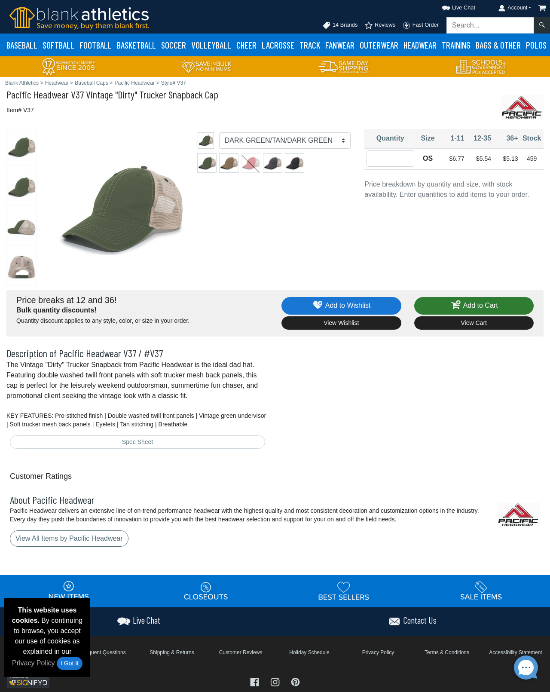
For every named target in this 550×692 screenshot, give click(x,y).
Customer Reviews (241, 652)
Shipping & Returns (172, 652)
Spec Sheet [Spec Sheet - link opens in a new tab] (137, 441)
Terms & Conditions (447, 652)
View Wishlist (341, 322)
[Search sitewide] (490, 25)
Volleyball (211, 45)
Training (456, 45)
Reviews (379, 25)
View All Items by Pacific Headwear (69, 538)
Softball (58, 45)
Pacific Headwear (37, 94)
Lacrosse (278, 45)
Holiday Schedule (309, 652)
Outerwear (379, 45)
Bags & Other (498, 45)
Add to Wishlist (341, 306)
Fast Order (420, 25)
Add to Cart (474, 306)
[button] (450, 6)
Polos (536, 45)
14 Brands (340, 25)
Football (95, 45)
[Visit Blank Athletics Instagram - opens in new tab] (276, 681)
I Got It (70, 663)
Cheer (246, 45)
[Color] (285, 140)
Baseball (21, 45)
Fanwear (339, 45)
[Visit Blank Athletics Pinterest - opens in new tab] (295, 681)
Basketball (136, 45)
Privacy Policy (33, 663)
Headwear (420, 45)
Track (309, 45)
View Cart (474, 322)
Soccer (173, 45)
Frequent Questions (102, 652)
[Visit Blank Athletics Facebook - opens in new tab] (255, 681)
